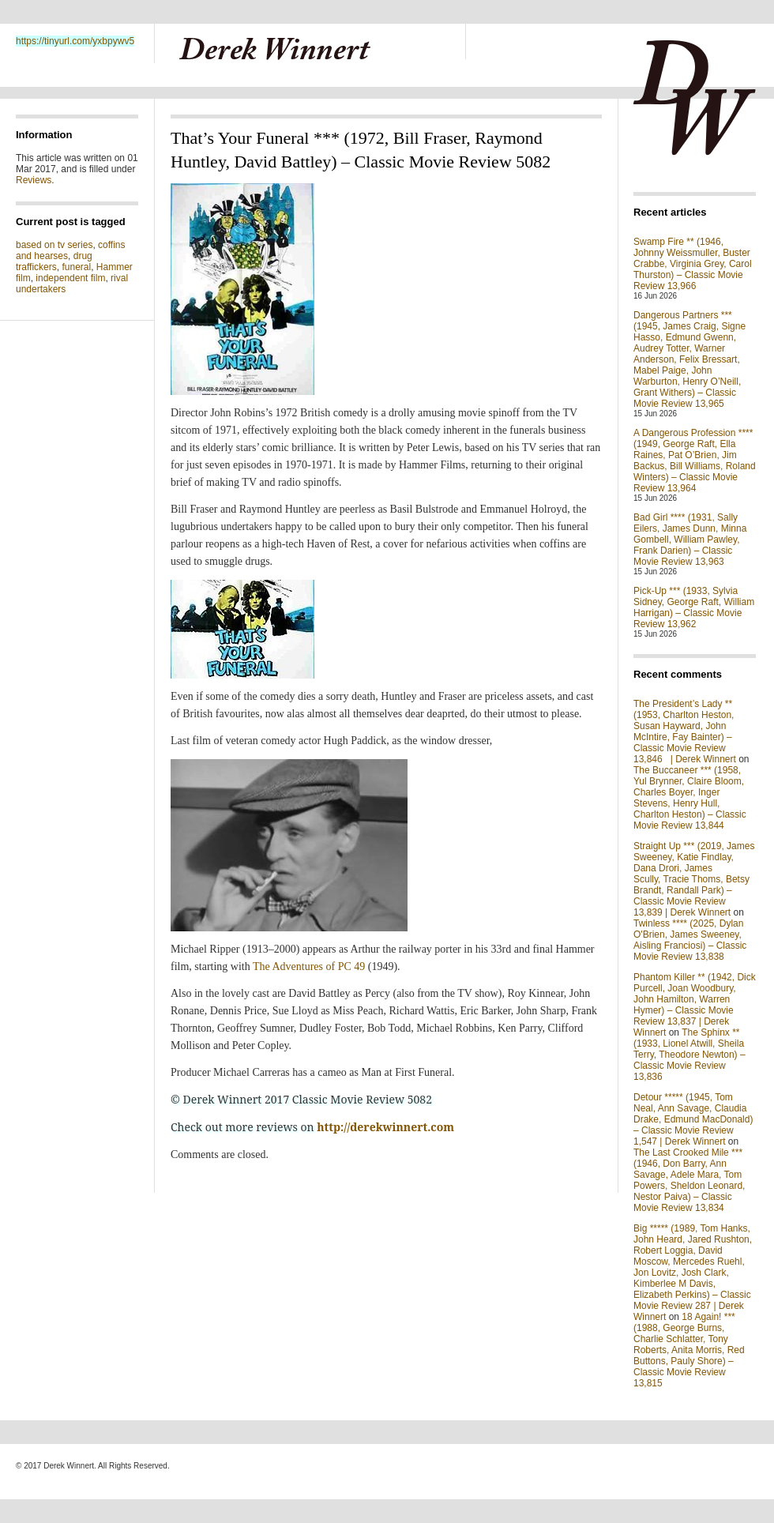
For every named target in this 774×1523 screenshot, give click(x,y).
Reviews (33, 180)
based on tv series (54, 244)
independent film (70, 278)
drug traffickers (54, 261)
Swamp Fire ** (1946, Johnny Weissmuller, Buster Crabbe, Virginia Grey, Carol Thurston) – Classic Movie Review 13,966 (692, 263)
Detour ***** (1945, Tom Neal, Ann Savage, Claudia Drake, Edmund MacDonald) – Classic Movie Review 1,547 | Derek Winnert (693, 1119)
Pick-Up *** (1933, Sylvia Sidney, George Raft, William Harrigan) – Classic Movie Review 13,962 (693, 607)
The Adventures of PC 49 (309, 966)
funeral (76, 267)
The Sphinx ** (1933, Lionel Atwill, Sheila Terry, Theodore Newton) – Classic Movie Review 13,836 (689, 1054)
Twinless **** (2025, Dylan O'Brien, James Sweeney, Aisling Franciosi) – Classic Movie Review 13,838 (689, 940)
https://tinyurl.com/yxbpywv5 (75, 41)
